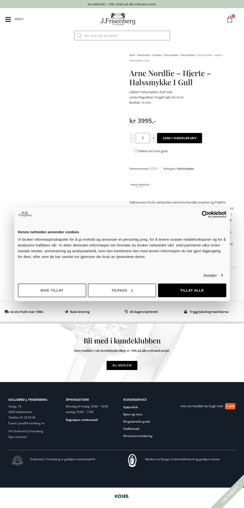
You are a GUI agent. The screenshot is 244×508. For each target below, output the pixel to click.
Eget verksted (17, 437)
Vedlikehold (131, 429)
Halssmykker (171, 55)
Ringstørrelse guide (136, 421)
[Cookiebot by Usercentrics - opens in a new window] (205, 214)
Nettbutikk (144, 55)
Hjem (132, 55)
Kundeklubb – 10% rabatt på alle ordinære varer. (122, 4)
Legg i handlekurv (180, 138)
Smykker (157, 55)
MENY (19, 19)
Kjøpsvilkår (130, 407)
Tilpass (122, 290)
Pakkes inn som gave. (151, 151)
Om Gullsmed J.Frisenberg (25, 431)
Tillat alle (192, 290)
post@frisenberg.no (31, 423)
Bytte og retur (133, 414)
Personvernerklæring (138, 436)
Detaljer (210, 275)
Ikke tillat (51, 290)
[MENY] (8, 19)
